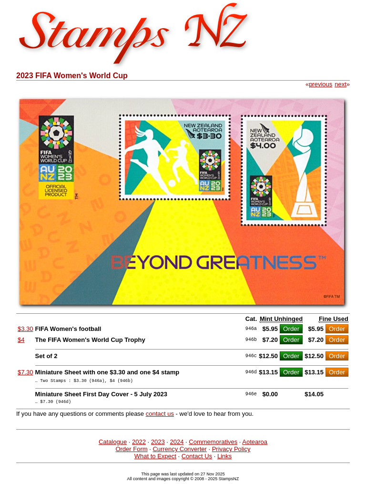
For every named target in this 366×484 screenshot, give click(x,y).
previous (320, 84)
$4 (21, 339)
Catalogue (113, 444)
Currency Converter (179, 451)
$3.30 (25, 328)
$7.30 (25, 372)
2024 (177, 444)
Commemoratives (213, 444)
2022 (139, 444)
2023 (158, 444)
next (340, 84)
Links (224, 459)
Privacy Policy (231, 451)
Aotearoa (254, 444)
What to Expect (155, 459)
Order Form (131, 451)
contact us (160, 416)
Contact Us (197, 459)
